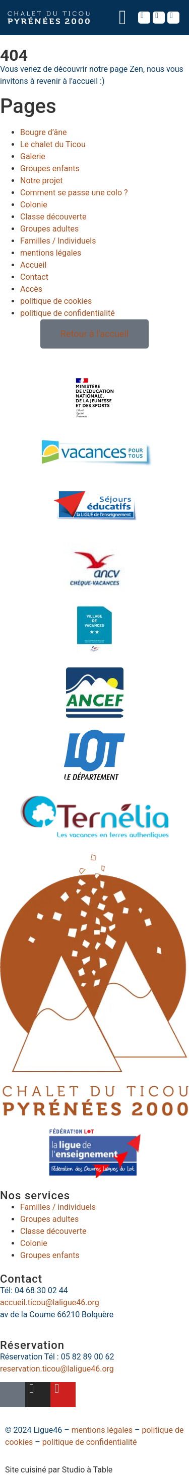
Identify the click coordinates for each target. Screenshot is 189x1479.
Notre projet (41, 180)
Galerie (32, 156)
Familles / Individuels (58, 241)
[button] (123, 18)
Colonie (33, 204)
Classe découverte (53, 216)
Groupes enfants (50, 168)
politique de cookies (56, 301)
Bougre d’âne (43, 132)
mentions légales (50, 253)
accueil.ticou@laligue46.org (49, 1302)
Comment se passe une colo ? (74, 192)
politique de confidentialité (67, 313)
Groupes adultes (49, 229)
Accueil (33, 265)
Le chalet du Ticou (53, 144)
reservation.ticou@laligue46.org (57, 1369)
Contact (34, 277)
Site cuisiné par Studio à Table (58, 1469)
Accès (31, 289)
